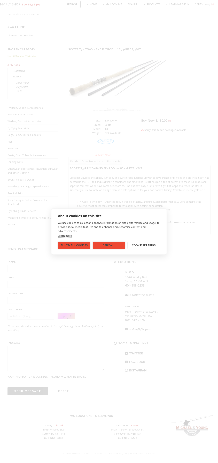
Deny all (109, 245)
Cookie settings (144, 245)
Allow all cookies (74, 245)
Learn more (65, 235)
